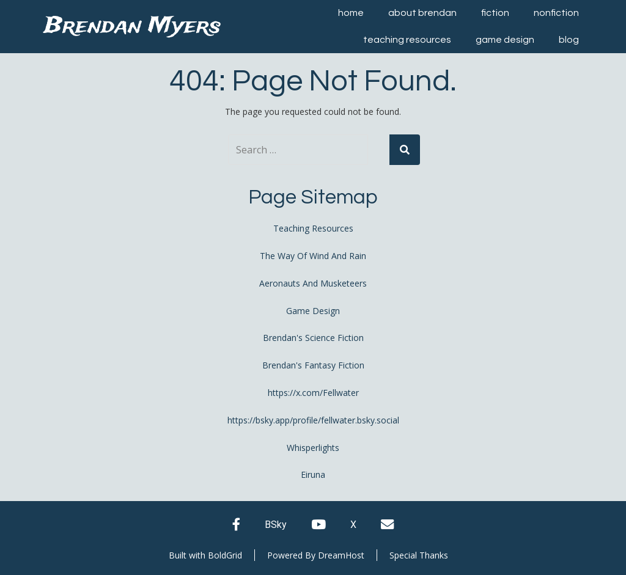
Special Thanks (418, 555)
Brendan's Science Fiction (313, 337)
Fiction (495, 13)
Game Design (505, 40)
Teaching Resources (407, 40)
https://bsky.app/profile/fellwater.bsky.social (313, 420)
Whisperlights (313, 447)
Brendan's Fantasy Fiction (313, 365)
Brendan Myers (132, 27)
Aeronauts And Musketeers (313, 283)
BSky (276, 524)
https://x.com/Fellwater (313, 392)
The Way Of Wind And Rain (313, 256)
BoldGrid (225, 555)
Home (351, 13)
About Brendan (422, 13)
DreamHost (341, 555)
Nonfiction (556, 13)
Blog (569, 40)
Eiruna (313, 474)
